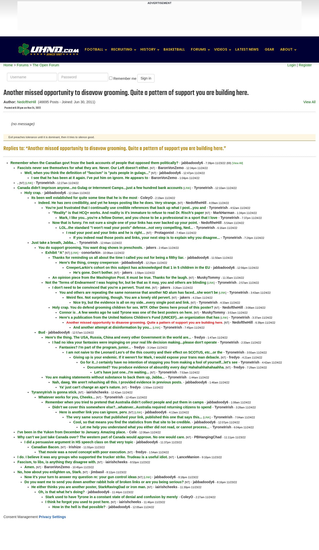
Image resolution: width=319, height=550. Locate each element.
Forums (198, 49)
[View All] (237, 163)
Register (305, 65)
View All (309, 102)
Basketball (174, 49)
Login (291, 65)
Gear (269, 49)
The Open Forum (45, 65)
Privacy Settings (52, 517)
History (148, 49)
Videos (220, 49)
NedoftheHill (26, 102)
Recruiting (121, 49)
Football (94, 49)
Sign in (146, 78)
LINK (29, 183)
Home (8, 65)
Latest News (247, 49)
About (286, 49)
